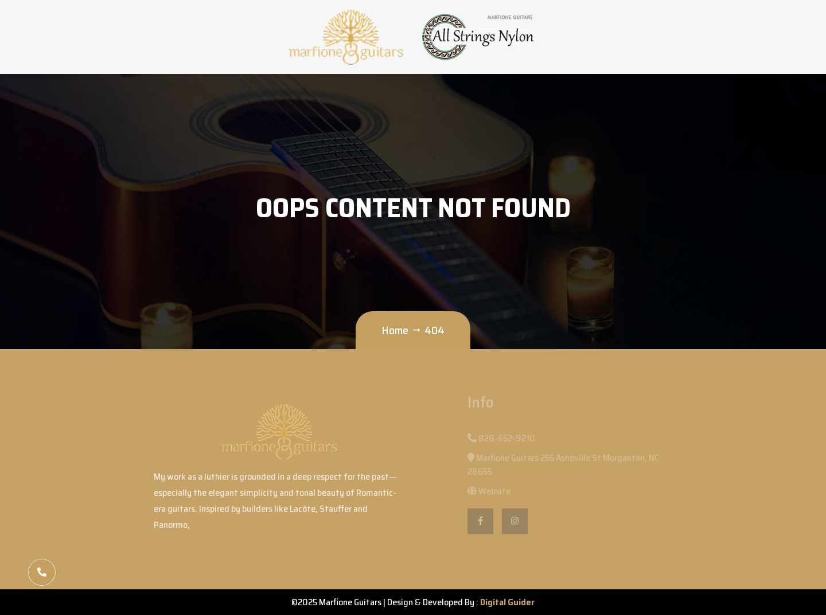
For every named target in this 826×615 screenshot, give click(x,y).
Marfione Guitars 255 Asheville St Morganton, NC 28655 (563, 467)
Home (394, 330)
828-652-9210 (501, 440)
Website (489, 493)
